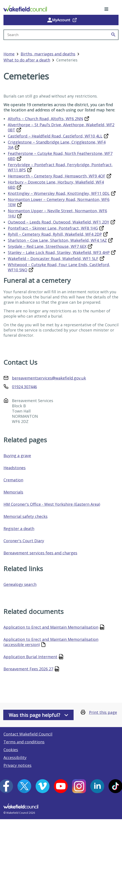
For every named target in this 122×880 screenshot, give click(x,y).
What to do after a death (26, 60)
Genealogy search (19, 584)
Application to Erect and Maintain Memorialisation (50, 627)
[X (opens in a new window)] (24, 786)
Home (9, 53)
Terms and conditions (24, 741)
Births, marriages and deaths (48, 53)
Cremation (13, 479)
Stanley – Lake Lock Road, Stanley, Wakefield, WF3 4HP (59, 252)
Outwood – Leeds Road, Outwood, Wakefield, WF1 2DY (58, 222)
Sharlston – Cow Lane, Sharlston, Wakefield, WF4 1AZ (57, 240)
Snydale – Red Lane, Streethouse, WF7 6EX (47, 246)
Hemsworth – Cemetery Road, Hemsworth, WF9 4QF (56, 176)
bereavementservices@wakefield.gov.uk (49, 378)
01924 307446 (24, 386)
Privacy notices (17, 765)
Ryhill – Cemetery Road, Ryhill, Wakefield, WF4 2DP (55, 234)
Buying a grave (17, 455)
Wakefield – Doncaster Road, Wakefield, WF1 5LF (53, 258)
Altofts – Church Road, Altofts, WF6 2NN (45, 118)
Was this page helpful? (38, 715)
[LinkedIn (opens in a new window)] (97, 786)
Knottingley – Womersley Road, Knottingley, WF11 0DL (59, 193)
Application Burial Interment (30, 656)
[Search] (113, 35)
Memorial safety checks (25, 516)
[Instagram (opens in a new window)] (79, 786)
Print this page (103, 712)
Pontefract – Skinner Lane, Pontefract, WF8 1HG (53, 228)
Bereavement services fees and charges (40, 552)
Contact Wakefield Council (27, 734)
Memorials (13, 492)
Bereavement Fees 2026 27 (28, 668)
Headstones (14, 467)
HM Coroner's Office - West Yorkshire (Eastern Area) (51, 504)
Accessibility (14, 757)
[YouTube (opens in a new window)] (61, 786)
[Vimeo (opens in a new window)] (42, 786)
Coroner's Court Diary (23, 540)
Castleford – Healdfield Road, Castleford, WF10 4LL (55, 136)
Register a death (18, 528)
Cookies (10, 749)
